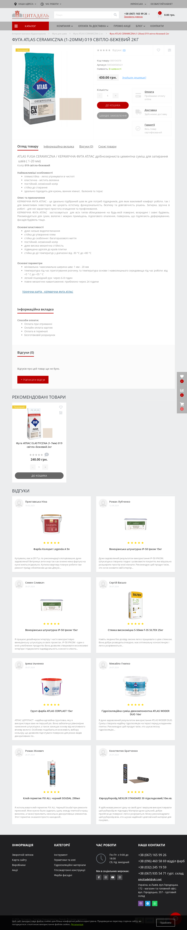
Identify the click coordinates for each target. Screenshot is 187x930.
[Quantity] (107, 95)
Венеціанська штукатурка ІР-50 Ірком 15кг (135, 549)
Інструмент (61, 854)
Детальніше (77, 924)
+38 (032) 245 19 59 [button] (152, 867)
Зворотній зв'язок (22, 854)
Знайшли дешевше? (134, 77)
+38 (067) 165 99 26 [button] (152, 855)
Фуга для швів (59, 33)
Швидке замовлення (113, 115)
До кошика (113, 105)
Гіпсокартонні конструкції (69, 870)
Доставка (151, 110)
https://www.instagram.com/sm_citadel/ (106, 877)
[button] (182, 406)
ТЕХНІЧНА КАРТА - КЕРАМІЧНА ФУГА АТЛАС (47, 291)
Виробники (19, 865)
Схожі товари (107, 146)
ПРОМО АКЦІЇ (122, 26)
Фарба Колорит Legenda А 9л (51, 549)
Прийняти (165, 922)
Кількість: (103, 89)
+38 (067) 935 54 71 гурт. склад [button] (156, 873)
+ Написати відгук (33, 380)
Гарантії (150, 124)
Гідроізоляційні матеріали (70, 865)
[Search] (115, 14)
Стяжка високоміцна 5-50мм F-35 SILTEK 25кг (135, 630)
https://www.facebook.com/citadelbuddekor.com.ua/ (99, 877)
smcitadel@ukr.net (150, 879)
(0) (124, 50)
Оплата (149, 91)
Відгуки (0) (86, 146)
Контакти (157, 26)
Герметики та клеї (65, 860)
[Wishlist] (158, 50)
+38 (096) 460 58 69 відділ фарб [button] (156, 861)
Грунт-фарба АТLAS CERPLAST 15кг (51, 711)
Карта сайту (19, 860)
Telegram (148, 903)
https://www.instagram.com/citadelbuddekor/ (120, 877)
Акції (15, 870)
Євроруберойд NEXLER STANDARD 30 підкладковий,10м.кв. (135, 798)
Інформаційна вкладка (59, 146)
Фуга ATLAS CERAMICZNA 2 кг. (88, 33)
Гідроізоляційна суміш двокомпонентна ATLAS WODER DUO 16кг (135, 712)
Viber (141, 903)
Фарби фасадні (63, 875)
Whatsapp (155, 903)
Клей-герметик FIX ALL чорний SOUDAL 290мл (51, 798)
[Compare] (169, 50)
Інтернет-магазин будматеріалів (29, 33)
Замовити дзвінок (133, 16)
